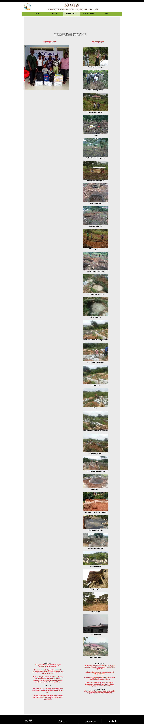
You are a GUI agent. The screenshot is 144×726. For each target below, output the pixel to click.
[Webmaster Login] (90, 721)
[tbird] (109, 721)
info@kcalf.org (29, 722)
